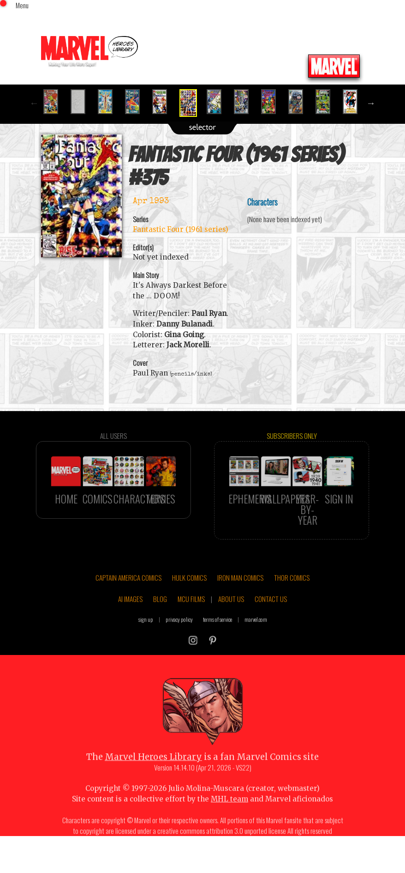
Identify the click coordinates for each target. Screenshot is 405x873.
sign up (145, 640)
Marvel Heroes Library (153, 777)
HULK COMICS (189, 598)
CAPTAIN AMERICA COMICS (128, 598)
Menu (22, 5)
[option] (54, 102)
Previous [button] (34, 103)
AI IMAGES (130, 619)
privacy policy (179, 640)
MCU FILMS (191, 619)
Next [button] (370, 103)
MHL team (229, 819)
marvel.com (255, 640)
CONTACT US (271, 619)
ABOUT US (231, 619)
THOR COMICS (292, 598)
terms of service (217, 640)
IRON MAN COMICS (240, 598)
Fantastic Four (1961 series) (180, 229)
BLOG (160, 619)
